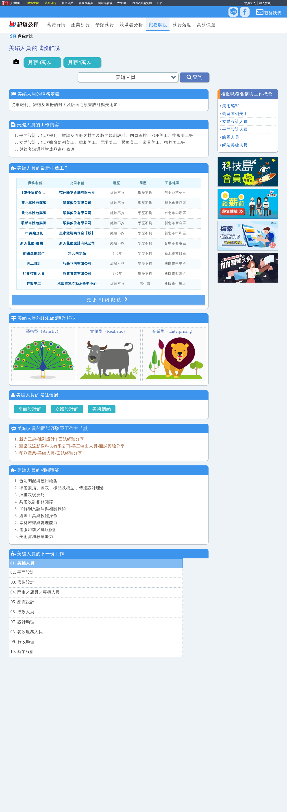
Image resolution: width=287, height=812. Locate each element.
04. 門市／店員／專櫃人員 (134, 572)
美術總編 (101, 409)
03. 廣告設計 (22, 572)
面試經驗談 (105, 3)
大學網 (121, 3)
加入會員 (265, 3)
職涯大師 (33, 3)
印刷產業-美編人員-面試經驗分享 (50, 453)
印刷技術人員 (34, 274)
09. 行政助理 (22, 600)
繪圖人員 (230, 137)
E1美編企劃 (34, 233)
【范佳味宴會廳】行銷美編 (41, 193)
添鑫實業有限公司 (77, 274)
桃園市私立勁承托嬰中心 (77, 284)
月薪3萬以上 (42, 62)
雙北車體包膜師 (33, 203)
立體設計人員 (235, 121)
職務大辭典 (86, 3)
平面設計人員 (235, 129)
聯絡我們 (268, 12)
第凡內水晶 (77, 254)
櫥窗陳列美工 (235, 113)
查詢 (194, 77)
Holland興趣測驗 (141, 3)
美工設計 (34, 264)
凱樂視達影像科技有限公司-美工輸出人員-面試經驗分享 (72, 446)
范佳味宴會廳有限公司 (77, 193)
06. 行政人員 (122, 582)
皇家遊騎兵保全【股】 (77, 233)
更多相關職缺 (109, 299)
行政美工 (34, 284)
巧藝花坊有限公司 (77, 264)
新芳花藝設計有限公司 (77, 244)
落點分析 (51, 3)
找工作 (122, 804)
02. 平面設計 (122, 563)
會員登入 (250, 3)
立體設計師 (67, 409)
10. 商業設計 (122, 600)
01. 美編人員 (22, 563)
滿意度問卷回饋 (177, 804)
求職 (138, 804)
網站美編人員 (235, 145)
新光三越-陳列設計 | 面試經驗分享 (51, 439)
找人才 (153, 804)
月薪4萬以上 (82, 62)
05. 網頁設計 (22, 582)
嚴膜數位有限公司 (77, 203)
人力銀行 (11, 3)
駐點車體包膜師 (33, 223)
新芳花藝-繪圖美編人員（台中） (46, 244)
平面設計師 (30, 409)
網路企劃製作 (34, 254)
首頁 (13, 36)
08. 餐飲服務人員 (126, 591)
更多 (160, 3)
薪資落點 (68, 3)
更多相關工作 (109, 766)
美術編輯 (230, 106)
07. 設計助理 (22, 591)
